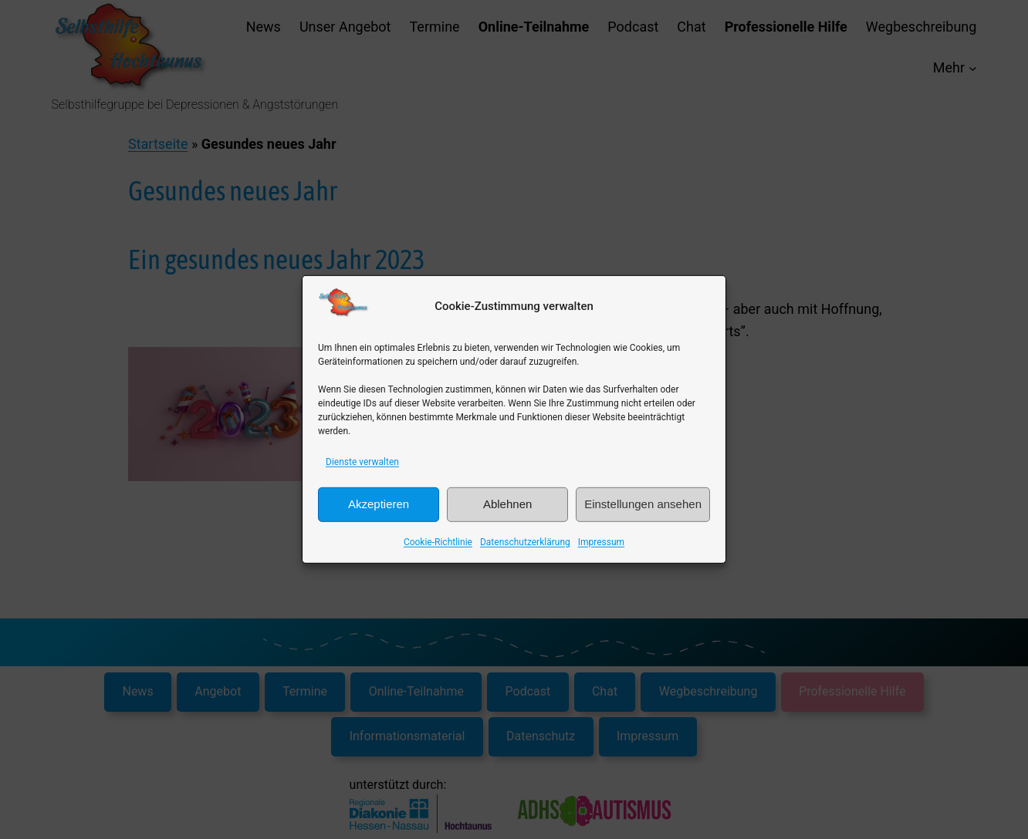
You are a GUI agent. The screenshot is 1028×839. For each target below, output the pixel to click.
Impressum (601, 541)
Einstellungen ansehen (643, 503)
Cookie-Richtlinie (438, 541)
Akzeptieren (378, 503)
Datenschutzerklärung (525, 541)
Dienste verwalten (362, 462)
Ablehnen (507, 503)
